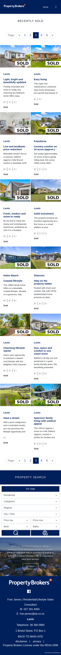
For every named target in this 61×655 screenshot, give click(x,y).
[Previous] (19, 35)
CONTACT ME (30, 566)
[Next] (52, 35)
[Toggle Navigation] (56, 7)
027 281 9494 (30, 609)
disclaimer (21, 641)
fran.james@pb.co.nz (32, 613)
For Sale (30, 489)
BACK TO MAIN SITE (30, 636)
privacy (37, 641)
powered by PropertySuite (52, 652)
